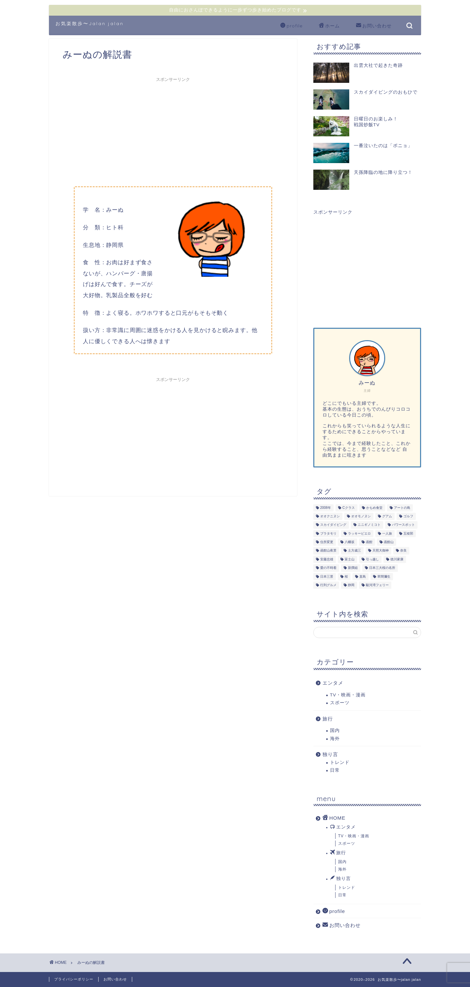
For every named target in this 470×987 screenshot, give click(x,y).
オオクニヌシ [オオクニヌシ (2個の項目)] (330, 516)
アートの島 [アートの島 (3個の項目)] (402, 507)
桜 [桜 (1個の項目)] (346, 576)
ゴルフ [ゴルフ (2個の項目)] (408, 516)
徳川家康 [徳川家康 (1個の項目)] (396, 559)
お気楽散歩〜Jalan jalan (89, 23)
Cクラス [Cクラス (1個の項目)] (348, 507)
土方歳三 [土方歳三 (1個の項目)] (354, 551)
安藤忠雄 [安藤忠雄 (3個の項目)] (326, 559)
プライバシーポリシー (73, 979)
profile (291, 26)
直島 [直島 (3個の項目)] (362, 576)
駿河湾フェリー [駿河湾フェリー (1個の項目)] (377, 585)
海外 (335, 738)
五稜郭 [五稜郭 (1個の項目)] (408, 533)
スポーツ (340, 702)
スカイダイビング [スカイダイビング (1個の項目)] (333, 525)
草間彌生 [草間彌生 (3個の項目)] (383, 576)
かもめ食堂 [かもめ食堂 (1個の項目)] (374, 507)
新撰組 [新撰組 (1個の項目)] (353, 568)
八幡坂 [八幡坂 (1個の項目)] (349, 542)
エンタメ (332, 683)
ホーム (329, 26)
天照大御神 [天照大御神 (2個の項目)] (380, 551)
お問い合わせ (374, 26)
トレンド (340, 762)
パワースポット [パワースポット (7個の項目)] (403, 525)
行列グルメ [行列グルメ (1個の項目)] (328, 585)
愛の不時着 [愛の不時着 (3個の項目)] (328, 568)
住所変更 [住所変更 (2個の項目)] (326, 542)
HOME (334, 818)
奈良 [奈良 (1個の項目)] (403, 551)
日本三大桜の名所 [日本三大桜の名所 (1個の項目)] (382, 568)
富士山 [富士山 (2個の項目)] (349, 559)
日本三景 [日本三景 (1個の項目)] (326, 576)
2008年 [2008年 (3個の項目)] (325, 507)
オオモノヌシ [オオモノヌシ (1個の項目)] (361, 516)
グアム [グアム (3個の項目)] (387, 516)
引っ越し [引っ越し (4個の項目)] (372, 559)
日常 (335, 770)
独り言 (330, 754)
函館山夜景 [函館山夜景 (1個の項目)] (328, 551)
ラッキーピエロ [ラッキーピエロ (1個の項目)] (359, 533)
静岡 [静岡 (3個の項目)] (351, 585)
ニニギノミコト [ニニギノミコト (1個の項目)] (369, 525)
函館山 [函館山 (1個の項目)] (389, 542)
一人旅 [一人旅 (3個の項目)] (387, 533)
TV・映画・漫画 (348, 694)
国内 (335, 730)
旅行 (327, 718)
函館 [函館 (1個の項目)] (369, 542)
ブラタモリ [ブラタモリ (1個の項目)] (328, 533)
